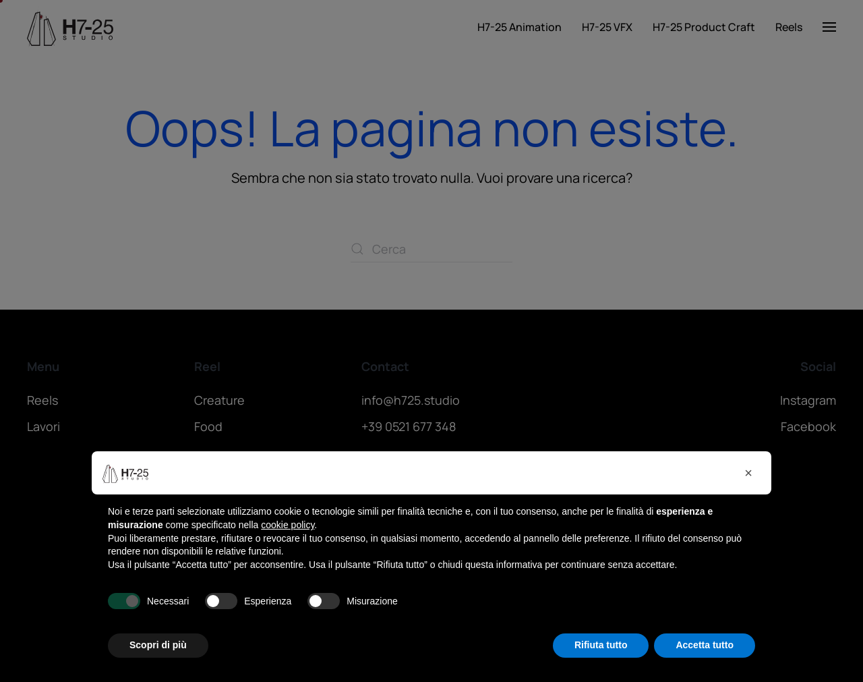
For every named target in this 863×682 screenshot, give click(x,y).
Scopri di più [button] (158, 645)
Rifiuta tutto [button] (601, 645)
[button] (748, 473)
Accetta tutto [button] (705, 645)
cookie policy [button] (287, 524)
